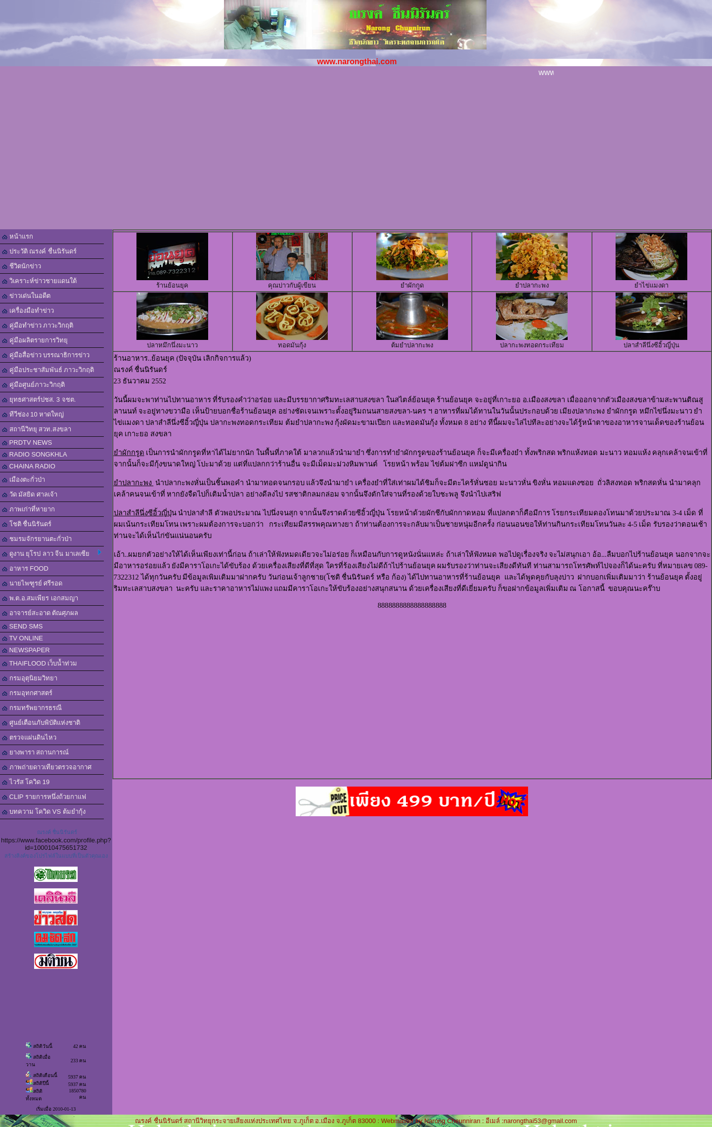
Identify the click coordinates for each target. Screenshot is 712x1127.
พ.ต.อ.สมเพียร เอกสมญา (40, 598)
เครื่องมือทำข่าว (28, 310)
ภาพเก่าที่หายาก (28, 509)
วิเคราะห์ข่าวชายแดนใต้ (39, 281)
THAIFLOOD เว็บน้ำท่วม (39, 663)
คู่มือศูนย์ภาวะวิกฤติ (33, 384)
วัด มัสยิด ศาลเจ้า (29, 494)
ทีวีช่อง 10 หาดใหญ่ (33, 414)
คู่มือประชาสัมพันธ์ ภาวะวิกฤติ (48, 370)
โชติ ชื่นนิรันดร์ (26, 524)
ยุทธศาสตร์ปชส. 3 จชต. (39, 399)
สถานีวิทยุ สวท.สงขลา (36, 429)
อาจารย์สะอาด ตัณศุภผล (40, 613)
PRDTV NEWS (27, 442)
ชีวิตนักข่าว (21, 266)
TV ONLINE (22, 638)
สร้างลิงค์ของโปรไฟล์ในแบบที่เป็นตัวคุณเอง (56, 856)
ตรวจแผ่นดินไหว (29, 737)
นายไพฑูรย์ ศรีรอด (32, 583)
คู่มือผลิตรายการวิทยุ (35, 340)
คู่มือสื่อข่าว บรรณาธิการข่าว (45, 355)
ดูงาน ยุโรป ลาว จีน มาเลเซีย (51, 553)
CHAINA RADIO (28, 466)
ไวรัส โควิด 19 (25, 782)
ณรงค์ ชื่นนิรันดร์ (57, 832)
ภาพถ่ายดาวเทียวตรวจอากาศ (46, 767)
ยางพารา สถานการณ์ (35, 752)
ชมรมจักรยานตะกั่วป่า (37, 539)
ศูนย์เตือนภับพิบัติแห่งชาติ (41, 722)
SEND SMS (22, 626)
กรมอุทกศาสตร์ (27, 693)
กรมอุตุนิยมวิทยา (29, 678)
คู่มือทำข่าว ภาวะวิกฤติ (37, 325)
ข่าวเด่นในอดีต (26, 295)
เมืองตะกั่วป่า (23, 479)
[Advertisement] (356, 155)
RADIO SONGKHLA (34, 454)
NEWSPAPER (26, 650)
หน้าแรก (17, 236)
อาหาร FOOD (25, 568)
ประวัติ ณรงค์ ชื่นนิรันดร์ (39, 251)
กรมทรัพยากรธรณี (32, 707)
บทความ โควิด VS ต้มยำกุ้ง (44, 811)
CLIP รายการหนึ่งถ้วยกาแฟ (44, 796)
